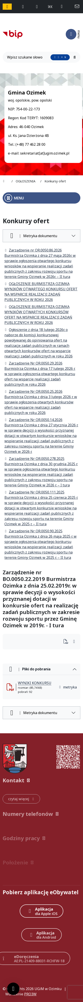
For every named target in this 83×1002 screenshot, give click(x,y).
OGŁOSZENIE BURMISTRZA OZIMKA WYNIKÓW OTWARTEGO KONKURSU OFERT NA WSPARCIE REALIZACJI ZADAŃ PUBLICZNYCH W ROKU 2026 (40, 291)
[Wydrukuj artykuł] (67, 642)
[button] (41, 780)
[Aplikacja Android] (42, 935)
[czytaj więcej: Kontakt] (21, 799)
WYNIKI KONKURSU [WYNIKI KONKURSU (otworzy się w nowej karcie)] (34, 683)
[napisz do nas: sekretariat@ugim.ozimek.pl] (77, 6)
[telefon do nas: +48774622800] (63, 6)
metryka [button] (68, 687)
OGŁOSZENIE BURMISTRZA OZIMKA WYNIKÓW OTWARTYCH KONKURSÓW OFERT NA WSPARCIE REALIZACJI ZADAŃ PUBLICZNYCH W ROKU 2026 (38, 314)
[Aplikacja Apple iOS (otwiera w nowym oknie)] (41, 911)
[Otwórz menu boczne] (41, 198)
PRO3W (30, 994)
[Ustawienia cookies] (13, 989)
